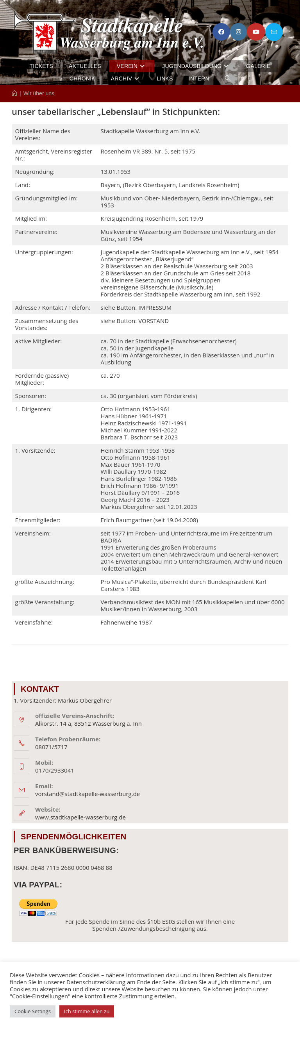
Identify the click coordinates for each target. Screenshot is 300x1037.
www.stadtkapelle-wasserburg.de (80, 817)
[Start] (14, 93)
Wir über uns (38, 93)
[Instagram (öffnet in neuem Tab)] (238, 32)
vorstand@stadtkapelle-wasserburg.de (87, 794)
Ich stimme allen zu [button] (87, 1011)
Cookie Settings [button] (32, 1011)
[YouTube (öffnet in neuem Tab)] (256, 32)
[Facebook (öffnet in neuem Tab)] (221, 32)
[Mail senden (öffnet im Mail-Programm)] (274, 32)
